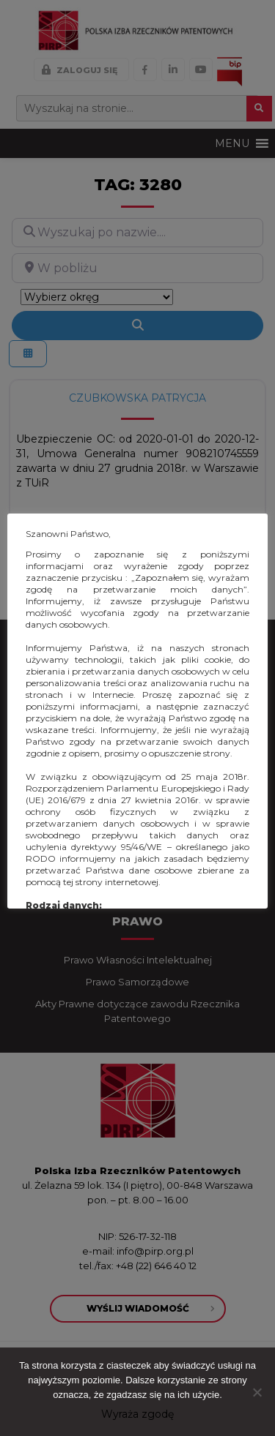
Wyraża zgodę (137, 1414)
